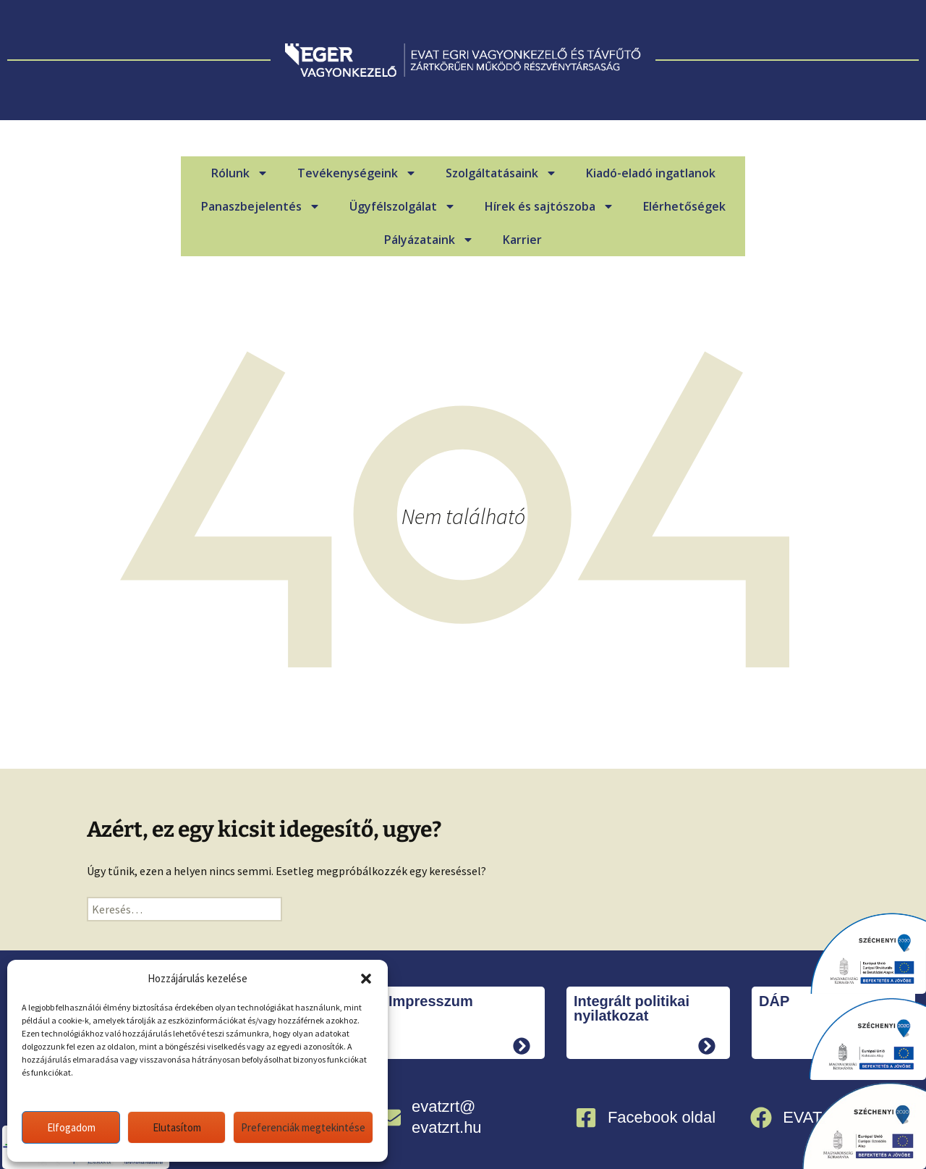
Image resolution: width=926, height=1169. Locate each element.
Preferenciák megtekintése (303, 1127)
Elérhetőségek (684, 206)
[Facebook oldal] (586, 1117)
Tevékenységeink (357, 173)
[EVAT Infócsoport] (761, 1117)
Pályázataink (429, 240)
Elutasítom (177, 1127)
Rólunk (239, 173)
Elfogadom (71, 1127)
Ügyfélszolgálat (402, 206)
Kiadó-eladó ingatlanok (650, 173)
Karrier (522, 240)
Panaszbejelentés (260, 206)
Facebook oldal (661, 1117)
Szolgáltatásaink (501, 173)
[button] (366, 978)
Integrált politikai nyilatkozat (631, 1008)
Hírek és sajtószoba (549, 206)
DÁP (774, 1001)
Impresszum (430, 1001)
